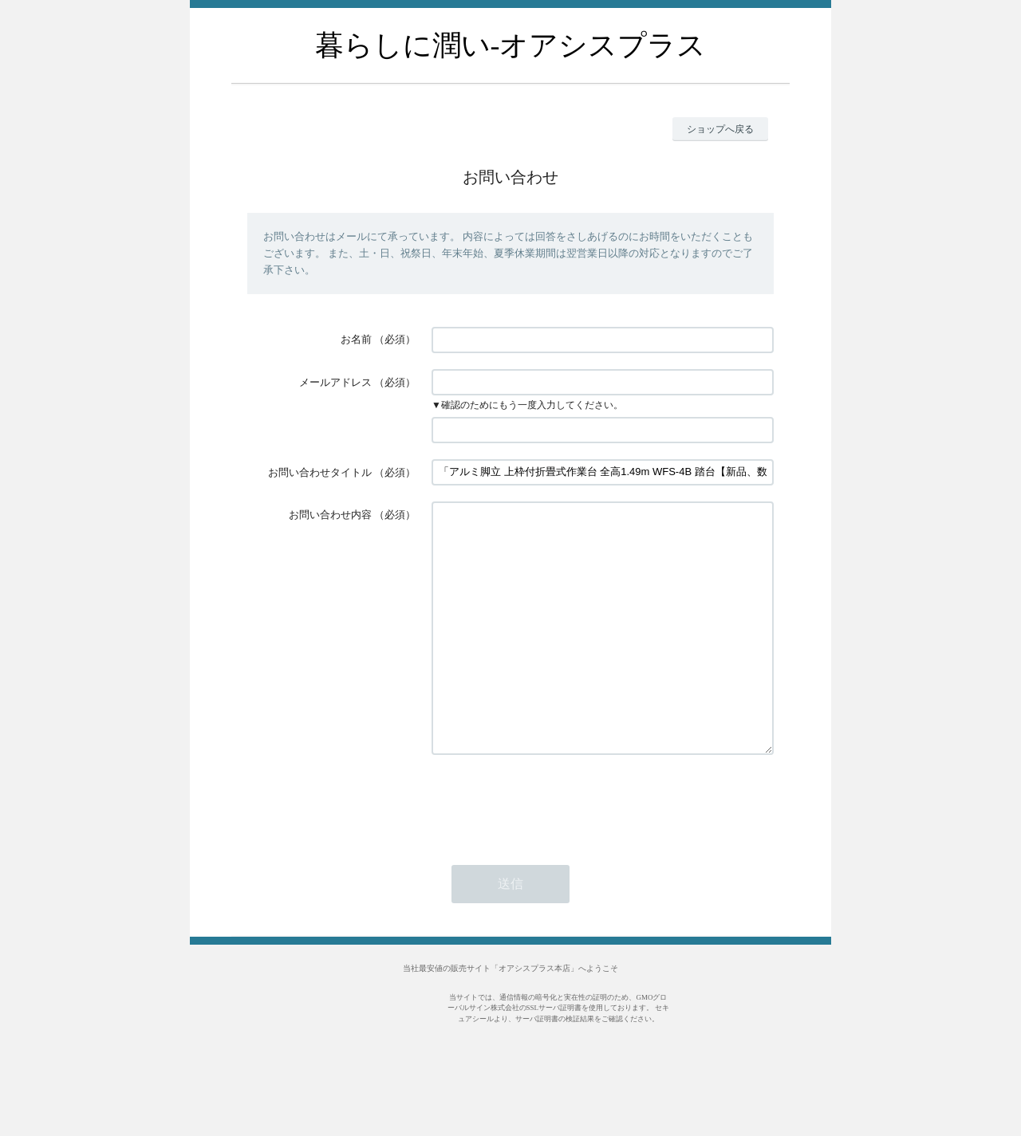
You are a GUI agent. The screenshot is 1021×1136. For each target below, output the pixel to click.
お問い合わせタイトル (320, 472)
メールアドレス (335, 382)
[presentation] (553, 850)
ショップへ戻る (720, 129)
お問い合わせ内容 (330, 515)
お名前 (356, 339)
